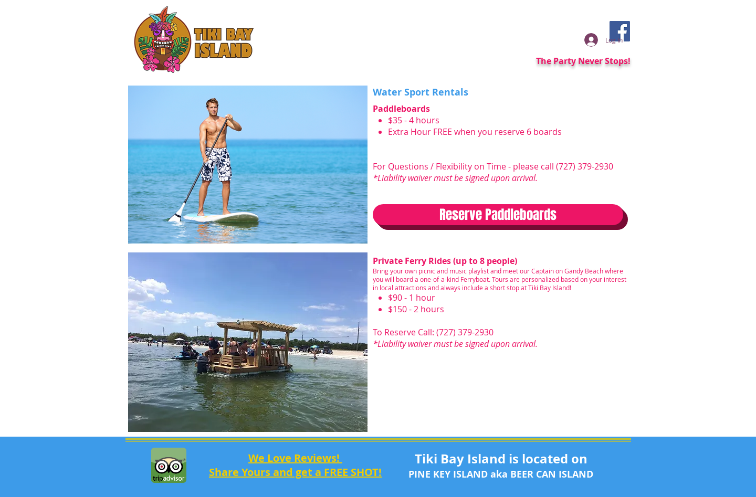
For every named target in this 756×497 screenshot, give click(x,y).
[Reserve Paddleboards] (498, 214)
